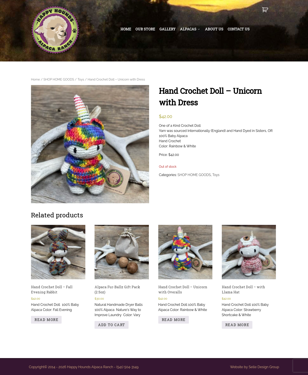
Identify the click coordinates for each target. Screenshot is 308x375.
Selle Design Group (264, 367)
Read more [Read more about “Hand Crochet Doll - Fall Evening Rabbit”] (46, 319)
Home (35, 79)
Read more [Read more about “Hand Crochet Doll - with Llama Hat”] (237, 325)
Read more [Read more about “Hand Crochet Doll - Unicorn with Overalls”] (173, 319)
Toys (81, 79)
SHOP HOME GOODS (58, 79)
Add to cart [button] (111, 325)
